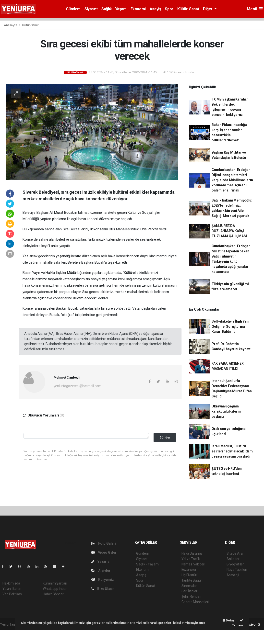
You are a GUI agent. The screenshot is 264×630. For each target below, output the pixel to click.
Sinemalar (189, 586)
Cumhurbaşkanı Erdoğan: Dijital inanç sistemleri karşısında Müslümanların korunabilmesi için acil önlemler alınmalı (232, 180)
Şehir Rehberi (191, 596)
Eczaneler (188, 570)
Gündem (73, 9)
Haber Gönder (53, 594)
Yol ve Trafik (190, 559)
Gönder (164, 437)
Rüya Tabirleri (237, 570)
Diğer (208, 9)
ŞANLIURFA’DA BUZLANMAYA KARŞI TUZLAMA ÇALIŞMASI (229, 231)
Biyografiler (235, 564)
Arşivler (100, 571)
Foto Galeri (103, 543)
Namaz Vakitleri (193, 564)
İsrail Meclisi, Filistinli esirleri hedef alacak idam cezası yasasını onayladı (232, 451)
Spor (169, 9)
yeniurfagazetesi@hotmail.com (77, 386)
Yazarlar (101, 561)
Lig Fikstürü (189, 575)
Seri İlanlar (189, 591)
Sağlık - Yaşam (113, 9)
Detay (229, 620)
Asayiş (155, 9)
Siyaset (90, 9)
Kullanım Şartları (55, 583)
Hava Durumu (191, 553)
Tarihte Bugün (192, 580)
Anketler (233, 559)
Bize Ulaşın (103, 589)
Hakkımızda (11, 583)
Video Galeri (104, 552)
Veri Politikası (12, 594)
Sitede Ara (234, 553)
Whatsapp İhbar (55, 589)
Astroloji (233, 575)
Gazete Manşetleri (195, 602)
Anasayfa (11, 25)
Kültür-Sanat (188, 9)
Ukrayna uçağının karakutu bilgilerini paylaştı (226, 411)
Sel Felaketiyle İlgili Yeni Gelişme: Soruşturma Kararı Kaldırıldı (230, 326)
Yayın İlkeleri (11, 589)
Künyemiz (102, 580)
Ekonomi (138, 9)
